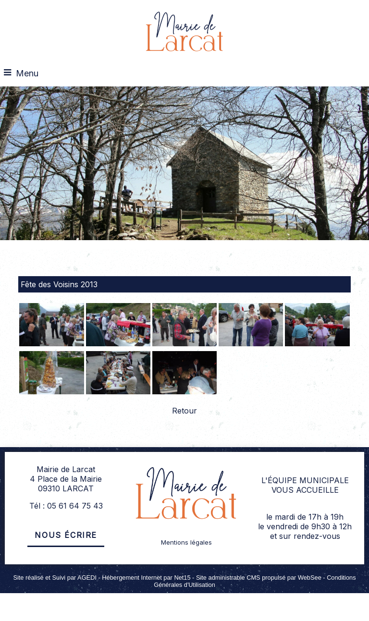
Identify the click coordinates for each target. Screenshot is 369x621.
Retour (184, 410)
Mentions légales (186, 542)
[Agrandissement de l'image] (51, 343)
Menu (27, 73)
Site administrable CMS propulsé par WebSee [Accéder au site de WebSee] (258, 577)
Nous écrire (66, 535)
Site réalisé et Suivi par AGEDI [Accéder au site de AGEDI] (55, 577)
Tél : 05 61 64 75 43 (66, 506)
